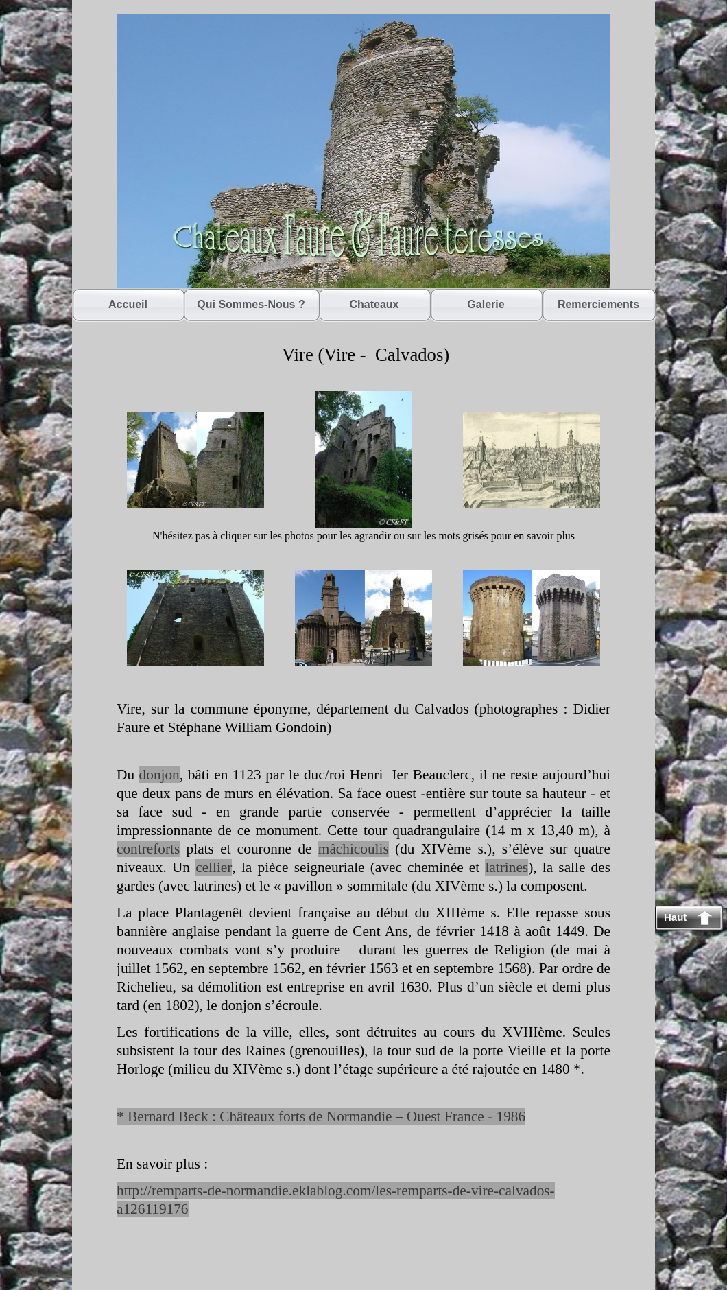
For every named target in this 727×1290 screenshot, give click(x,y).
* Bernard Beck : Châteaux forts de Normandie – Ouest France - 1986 (321, 1116)
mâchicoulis (353, 849)
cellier (213, 867)
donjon (159, 774)
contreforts (148, 849)
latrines (506, 867)
